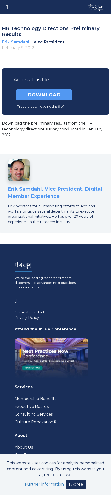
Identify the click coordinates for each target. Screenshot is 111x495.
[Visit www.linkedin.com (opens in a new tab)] (18, 299)
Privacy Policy (27, 317)
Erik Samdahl (15, 42)
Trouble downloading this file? (40, 106)
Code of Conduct (29, 312)
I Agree (76, 484)
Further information (44, 484)
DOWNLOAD (43, 95)
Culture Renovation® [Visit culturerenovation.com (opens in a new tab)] (36, 422)
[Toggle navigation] (7, 7)
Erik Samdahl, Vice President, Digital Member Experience (55, 192)
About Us (24, 447)
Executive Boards (32, 406)
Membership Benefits (35, 398)
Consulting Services (34, 414)
